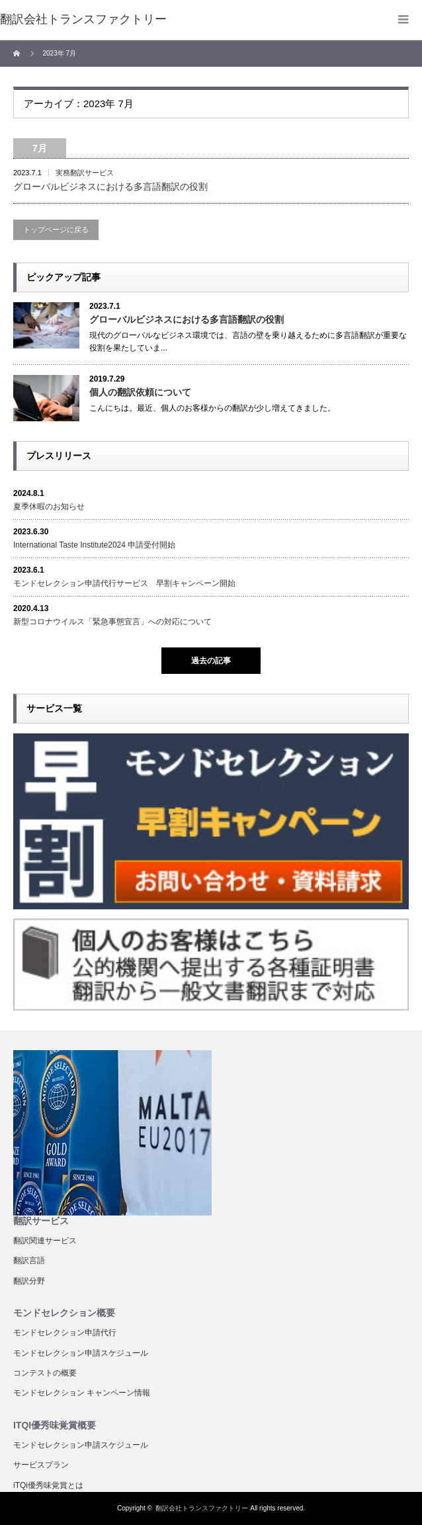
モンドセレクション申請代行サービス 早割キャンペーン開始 (124, 583)
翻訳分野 (29, 1281)
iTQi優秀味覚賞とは (48, 1485)
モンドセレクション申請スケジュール (80, 1353)
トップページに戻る (56, 229)
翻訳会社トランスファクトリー (201, 1508)
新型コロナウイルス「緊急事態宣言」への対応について (112, 621)
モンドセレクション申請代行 (64, 1332)
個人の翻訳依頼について (140, 392)
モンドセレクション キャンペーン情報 (81, 1392)
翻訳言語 (29, 1260)
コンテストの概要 (45, 1373)
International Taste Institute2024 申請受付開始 (94, 545)
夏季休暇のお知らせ (49, 506)
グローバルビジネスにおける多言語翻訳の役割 (110, 186)
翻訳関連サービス (45, 1240)
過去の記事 (211, 660)
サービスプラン (41, 1464)
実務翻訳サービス (85, 173)
